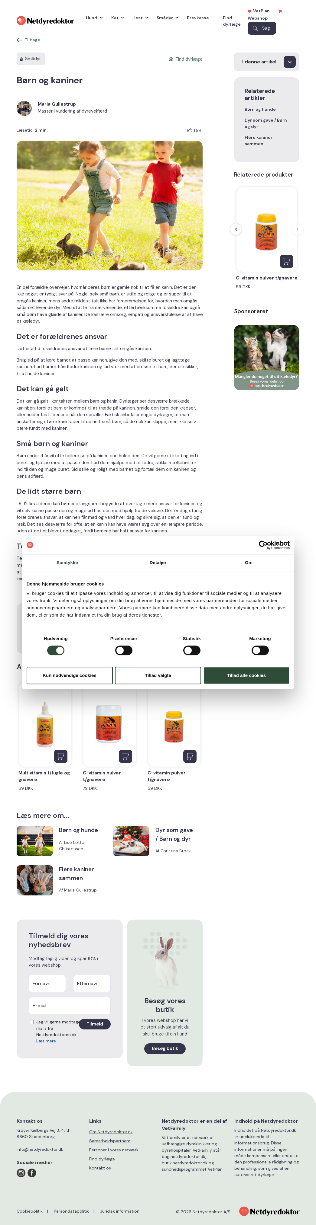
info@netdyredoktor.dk (40, 1149)
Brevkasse (198, 18)
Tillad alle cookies (246, 675)
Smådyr (166, 18)
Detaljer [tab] (158, 562)
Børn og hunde (260, 109)
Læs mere (46, 1041)
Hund (93, 18)
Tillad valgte (158, 675)
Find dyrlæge (232, 21)
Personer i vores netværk (113, 1150)
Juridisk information (119, 1211)
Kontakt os (100, 1168)
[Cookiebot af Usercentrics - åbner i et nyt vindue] (263, 545)
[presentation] (236, 229)
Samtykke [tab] (67, 562)
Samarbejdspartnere (109, 1141)
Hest (138, 18)
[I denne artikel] (266, 62)
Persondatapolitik (71, 1211)
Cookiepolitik (30, 1211)
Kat (116, 18)
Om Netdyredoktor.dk (111, 1131)
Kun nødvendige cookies (69, 675)
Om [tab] (248, 562)
